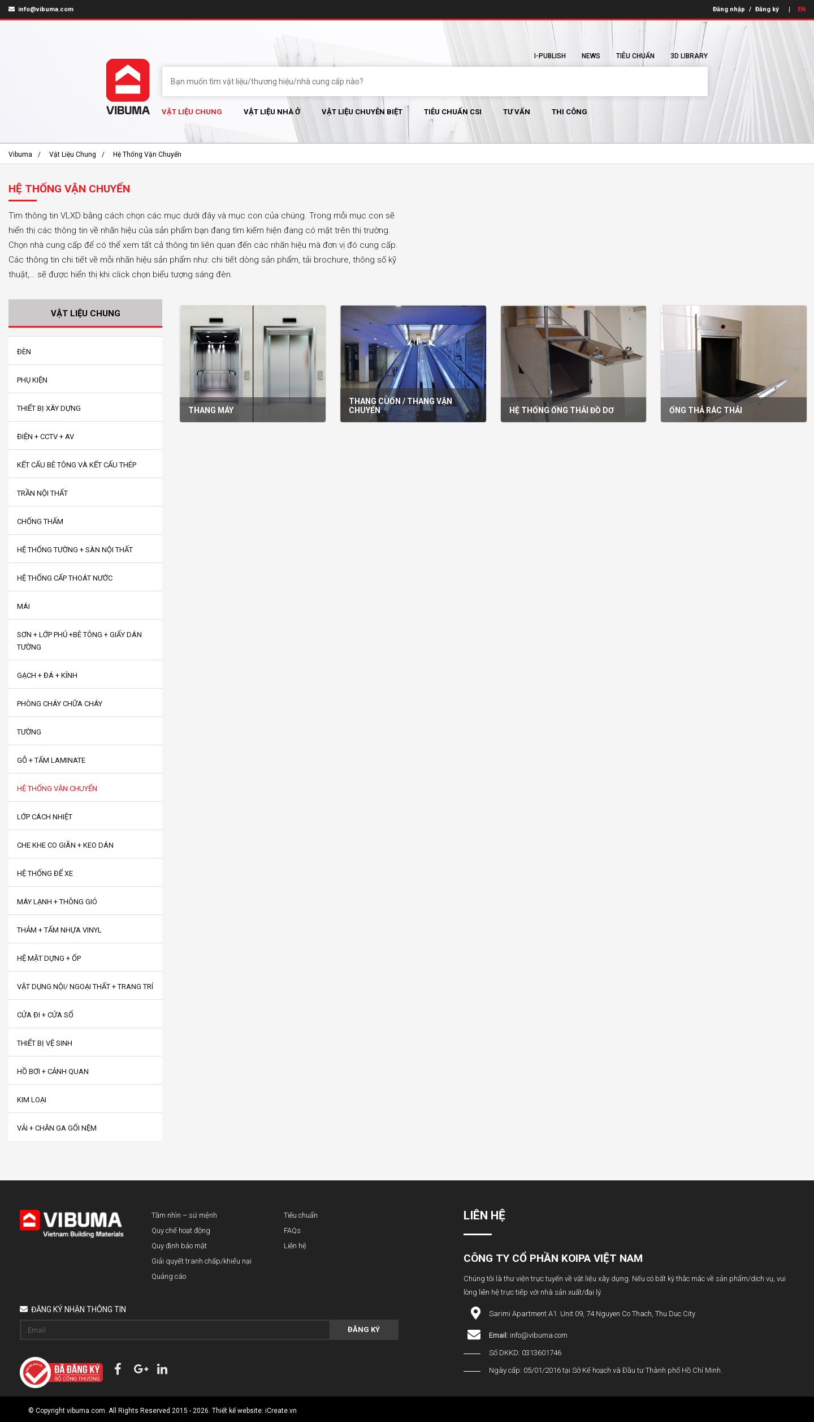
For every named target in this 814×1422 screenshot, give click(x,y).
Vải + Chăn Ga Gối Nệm (57, 1128)
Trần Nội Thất (42, 493)
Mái (23, 606)
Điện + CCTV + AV (45, 436)
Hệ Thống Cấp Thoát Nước (64, 578)
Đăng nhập (729, 9)
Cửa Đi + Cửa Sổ (45, 1015)
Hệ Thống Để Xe (45, 873)
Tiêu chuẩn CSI (453, 112)
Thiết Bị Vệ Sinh (44, 1043)
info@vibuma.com (40, 9)
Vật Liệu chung (192, 112)
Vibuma (20, 154)
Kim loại (31, 1100)
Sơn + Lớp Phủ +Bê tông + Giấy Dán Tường (79, 640)
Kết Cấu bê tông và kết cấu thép (76, 465)
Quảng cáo (168, 1276)
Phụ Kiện (32, 380)
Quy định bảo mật (179, 1245)
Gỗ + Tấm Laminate (51, 760)
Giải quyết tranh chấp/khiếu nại (201, 1261)
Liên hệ (295, 1245)
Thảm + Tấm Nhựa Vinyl (59, 930)
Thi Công (569, 112)
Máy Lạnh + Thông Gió (57, 901)
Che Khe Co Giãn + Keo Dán (65, 845)
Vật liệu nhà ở (272, 112)
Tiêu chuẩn (635, 56)
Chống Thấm (40, 521)
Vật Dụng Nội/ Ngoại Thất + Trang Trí (85, 986)
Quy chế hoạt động (180, 1230)
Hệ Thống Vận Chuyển (147, 154)
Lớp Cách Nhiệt (44, 817)
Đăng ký (767, 9)
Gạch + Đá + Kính (47, 675)
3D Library (689, 56)
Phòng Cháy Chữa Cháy (59, 703)
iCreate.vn (281, 1411)
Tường (29, 732)
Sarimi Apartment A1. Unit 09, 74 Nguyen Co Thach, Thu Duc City (592, 1313)
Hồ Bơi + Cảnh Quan (53, 1071)
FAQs (292, 1230)
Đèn (24, 351)
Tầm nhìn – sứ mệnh (184, 1215)
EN (802, 9)
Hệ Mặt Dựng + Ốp (49, 958)
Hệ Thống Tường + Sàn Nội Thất (75, 549)
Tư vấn (516, 112)
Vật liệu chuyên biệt (362, 112)
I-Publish (550, 56)
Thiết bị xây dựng (49, 408)
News (591, 56)
